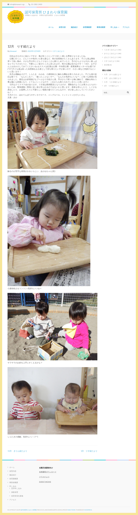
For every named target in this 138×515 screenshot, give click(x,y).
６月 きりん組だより (112, 74)
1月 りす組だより (89, 451)
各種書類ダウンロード (47, 472)
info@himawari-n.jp (16, 4)
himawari (13, 51)
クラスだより (44, 477)
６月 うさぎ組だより (112, 82)
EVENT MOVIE (45, 482)
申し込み (114, 27)
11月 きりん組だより (17, 451)
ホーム (51, 27)
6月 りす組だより (111, 86)
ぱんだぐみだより (111, 57)
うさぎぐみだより (111, 50)
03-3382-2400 (35, 4)
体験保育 (14, 492)
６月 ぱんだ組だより (112, 78)
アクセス (126, 27)
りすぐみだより (58, 51)
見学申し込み (16, 488)
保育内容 (62, 27)
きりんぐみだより (111, 53)
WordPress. (88, 510)
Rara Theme (71, 510)
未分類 (106, 65)
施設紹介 (74, 27)
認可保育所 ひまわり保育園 (46, 12)
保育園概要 (87, 27)
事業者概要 (101, 27)
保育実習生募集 (17, 496)
